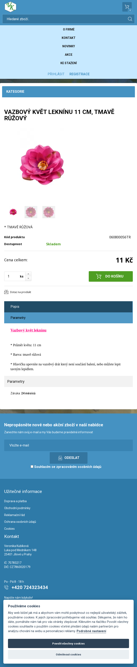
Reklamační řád (14, 515)
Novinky (68, 46)
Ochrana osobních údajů (20, 521)
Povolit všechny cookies (68, 643)
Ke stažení (68, 63)
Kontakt (69, 38)
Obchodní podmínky (17, 508)
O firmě (68, 29)
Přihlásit (56, 74)
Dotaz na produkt (20, 292)
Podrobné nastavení (91, 631)
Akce (68, 54)
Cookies (9, 528)
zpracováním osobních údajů (78, 467)
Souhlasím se (66, 467)
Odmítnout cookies (68, 654)
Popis (14, 307)
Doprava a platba (15, 501)
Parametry (18, 318)
